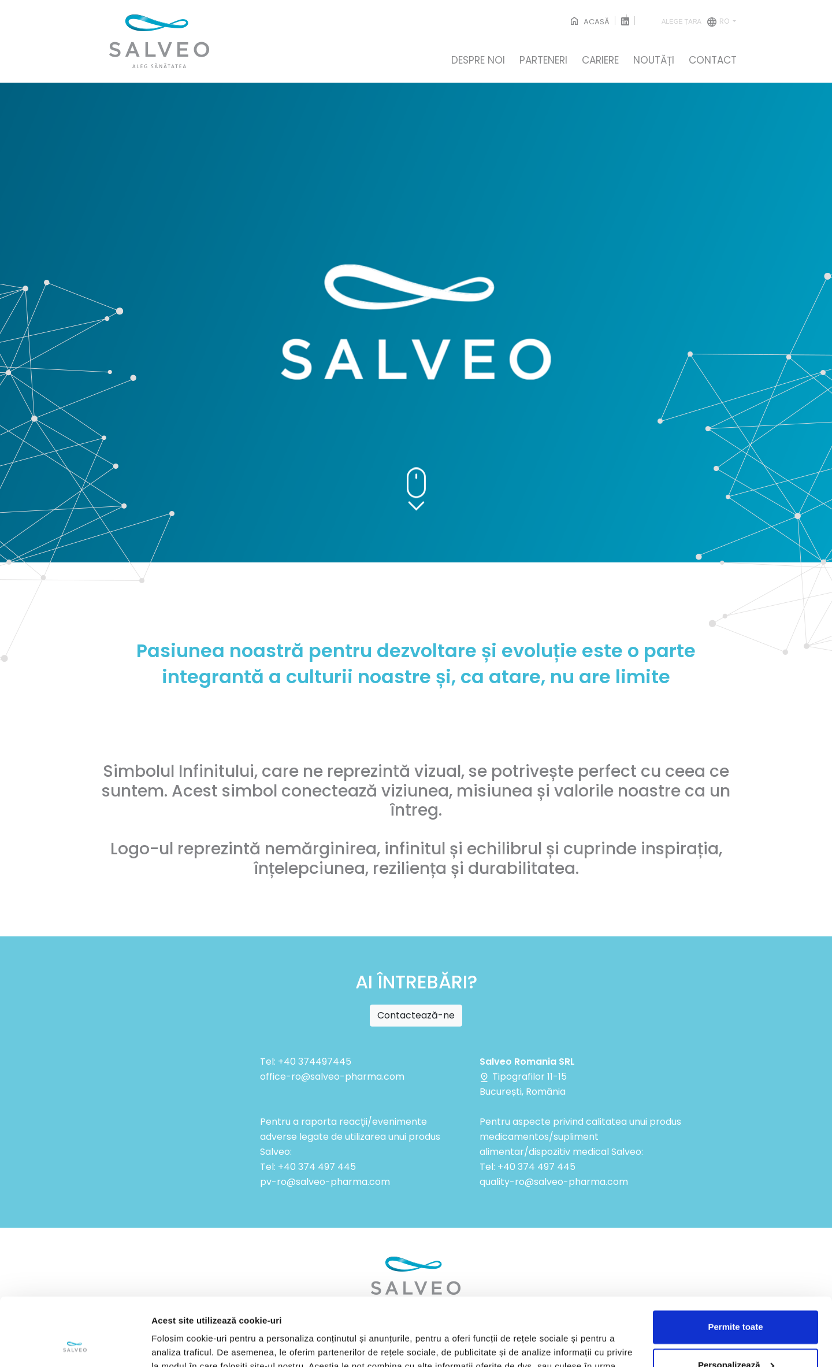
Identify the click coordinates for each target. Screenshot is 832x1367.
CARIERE (600, 60)
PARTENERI (543, 60)
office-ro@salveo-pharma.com (332, 1076)
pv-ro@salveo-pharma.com (325, 1181)
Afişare (166, 1344)
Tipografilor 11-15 (523, 1076)
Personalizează (736, 1297)
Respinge (735, 1335)
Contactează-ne (416, 1015)
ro (696, 22)
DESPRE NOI (478, 60)
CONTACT (713, 60)
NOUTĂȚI (653, 60)
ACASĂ (589, 21)
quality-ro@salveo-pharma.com (554, 1181)
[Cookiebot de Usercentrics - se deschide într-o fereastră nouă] (74, 1344)
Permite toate (735, 1259)
